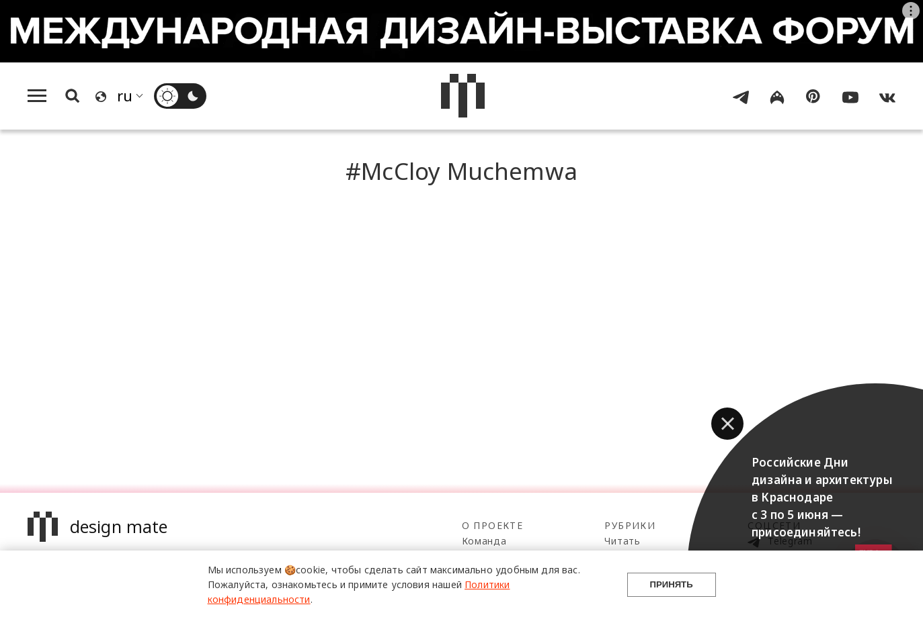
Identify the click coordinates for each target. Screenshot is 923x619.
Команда (484, 540)
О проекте (493, 525)
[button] (727, 424)
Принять (670, 584)
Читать (622, 540)
